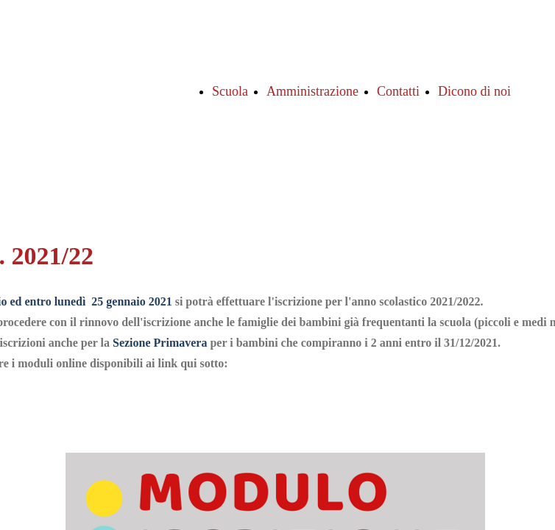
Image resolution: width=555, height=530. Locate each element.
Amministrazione (312, 91)
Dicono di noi (474, 91)
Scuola (230, 91)
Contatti (398, 91)
